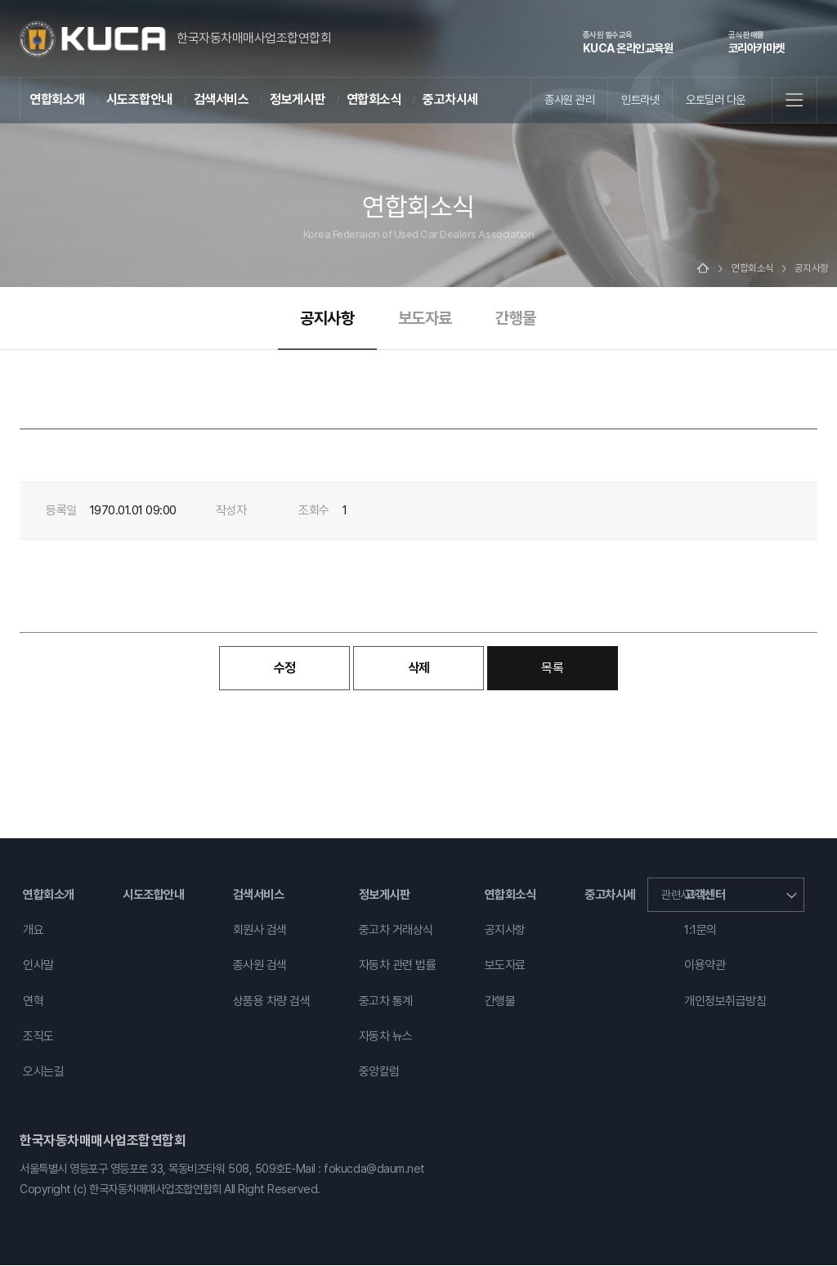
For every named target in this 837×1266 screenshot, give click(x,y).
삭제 (419, 668)
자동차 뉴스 (386, 1037)
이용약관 (704, 966)
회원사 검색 (260, 931)
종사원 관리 (569, 99)
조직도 (38, 1037)
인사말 (38, 966)
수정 (285, 668)
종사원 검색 (260, 966)
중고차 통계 (386, 1001)
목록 (552, 668)
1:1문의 (700, 931)
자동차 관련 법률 (397, 966)
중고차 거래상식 (396, 931)
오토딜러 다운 (715, 99)
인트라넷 (640, 99)
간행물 (515, 319)
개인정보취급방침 (725, 1001)
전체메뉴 (794, 100)
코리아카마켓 (756, 42)
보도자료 (425, 319)
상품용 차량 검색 (272, 1001)
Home (703, 269)
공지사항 (327, 319)
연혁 (33, 1001)
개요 (33, 931)
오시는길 (43, 1072)
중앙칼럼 (379, 1072)
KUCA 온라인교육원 (628, 42)
